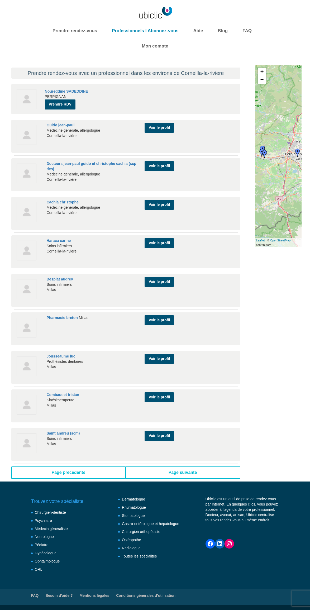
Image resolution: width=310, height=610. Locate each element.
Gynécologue (46, 553)
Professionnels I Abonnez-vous (145, 30)
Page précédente (68, 472)
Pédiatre (42, 545)
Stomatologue (133, 515)
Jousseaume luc (61, 356)
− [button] (262, 80)
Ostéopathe (131, 540)
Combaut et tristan (63, 395)
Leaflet (260, 240)
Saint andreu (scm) (63, 433)
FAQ (247, 30)
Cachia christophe (63, 202)
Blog (223, 30)
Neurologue (44, 537)
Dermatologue (133, 499)
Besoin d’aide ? (59, 595)
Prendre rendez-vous (75, 30)
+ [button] (262, 72)
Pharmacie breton (62, 318)
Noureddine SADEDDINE (66, 91)
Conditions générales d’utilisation (145, 595)
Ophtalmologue (47, 561)
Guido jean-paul (61, 125)
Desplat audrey (60, 279)
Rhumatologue (134, 507)
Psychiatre (43, 520)
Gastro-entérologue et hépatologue (150, 524)
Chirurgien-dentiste (50, 512)
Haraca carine (59, 241)
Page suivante (183, 472)
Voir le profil (159, 127)
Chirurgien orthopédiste (141, 532)
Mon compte (155, 46)
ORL (38, 569)
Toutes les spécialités (139, 556)
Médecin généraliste (51, 529)
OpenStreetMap (280, 240)
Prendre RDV (60, 104)
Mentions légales (94, 595)
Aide (198, 30)
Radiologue (131, 548)
